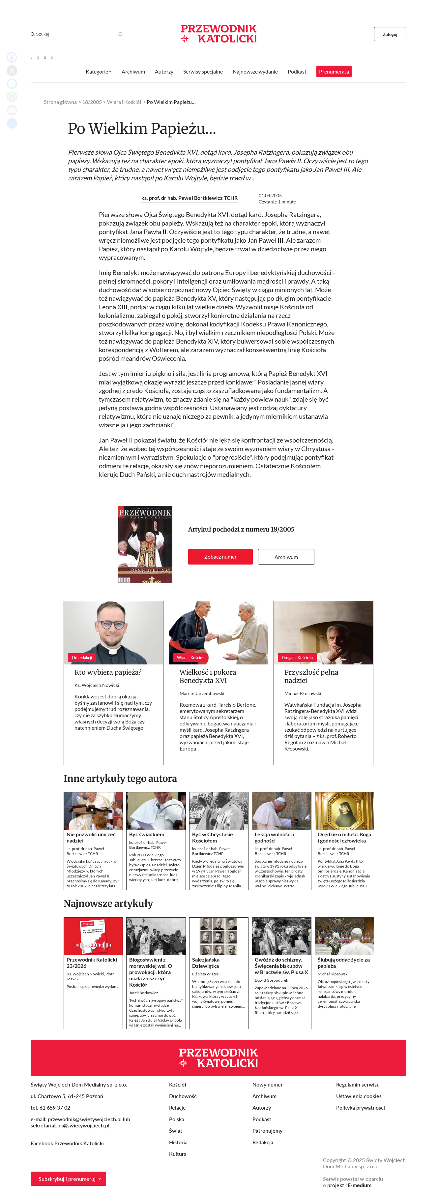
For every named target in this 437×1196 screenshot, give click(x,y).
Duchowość (183, 1096)
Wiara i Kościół (124, 102)
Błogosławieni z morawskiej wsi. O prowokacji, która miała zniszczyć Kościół (150, 972)
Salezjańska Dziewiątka (205, 962)
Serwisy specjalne (203, 71)
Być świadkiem (146, 834)
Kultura (178, 1153)
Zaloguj (390, 34)
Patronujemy (267, 1130)
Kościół (177, 1084)
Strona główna (60, 102)
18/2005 (283, 529)
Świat (175, 1130)
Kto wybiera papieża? (108, 672)
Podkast (297, 71)
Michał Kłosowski (302, 693)
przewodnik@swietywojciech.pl (85, 1119)
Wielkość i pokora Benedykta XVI (208, 676)
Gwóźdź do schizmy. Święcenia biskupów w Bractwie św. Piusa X (281, 965)
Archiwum (286, 557)
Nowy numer (267, 1084)
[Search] (33, 34)
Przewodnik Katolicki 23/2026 (92, 962)
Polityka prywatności (360, 1107)
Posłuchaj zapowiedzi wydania (93, 986)
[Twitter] (45, 57)
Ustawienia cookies (359, 1096)
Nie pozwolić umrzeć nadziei (91, 837)
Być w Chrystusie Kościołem (212, 837)
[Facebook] (38, 57)
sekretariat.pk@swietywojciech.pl (70, 1125)
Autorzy (164, 71)
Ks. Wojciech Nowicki (96, 685)
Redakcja (262, 1142)
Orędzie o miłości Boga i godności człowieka (344, 837)
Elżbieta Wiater (205, 973)
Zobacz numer (220, 556)
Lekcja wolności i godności (274, 837)
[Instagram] (52, 57)
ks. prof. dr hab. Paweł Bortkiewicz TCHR (189, 198)
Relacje (177, 1107)
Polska (176, 1119)
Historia (178, 1142)
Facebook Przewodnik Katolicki (68, 1143)
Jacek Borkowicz (143, 992)
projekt (349, 1185)
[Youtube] (31, 57)
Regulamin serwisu (358, 1084)
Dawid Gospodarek (271, 980)
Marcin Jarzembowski (202, 693)
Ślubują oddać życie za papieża (344, 962)
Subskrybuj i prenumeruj (67, 1179)
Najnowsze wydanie (255, 71)
